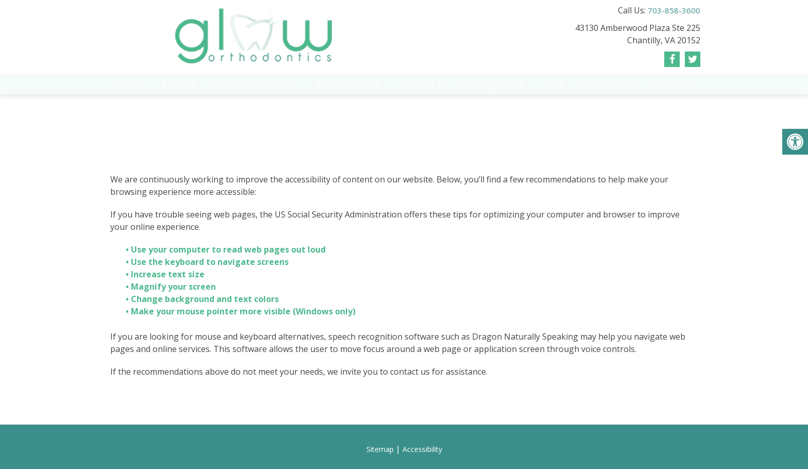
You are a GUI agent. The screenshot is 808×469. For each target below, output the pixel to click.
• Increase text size (166, 274)
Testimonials (609, 89)
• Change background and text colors (203, 299)
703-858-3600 (674, 10)
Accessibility (422, 449)
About (175, 89)
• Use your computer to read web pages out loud (227, 249)
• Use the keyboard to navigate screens (208, 261)
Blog (554, 89)
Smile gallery (490, 89)
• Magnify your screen (172, 286)
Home (131, 89)
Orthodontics (344, 89)
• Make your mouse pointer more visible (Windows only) (241, 311)
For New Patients (252, 89)
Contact (672, 89)
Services (417, 89)
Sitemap (380, 449)
